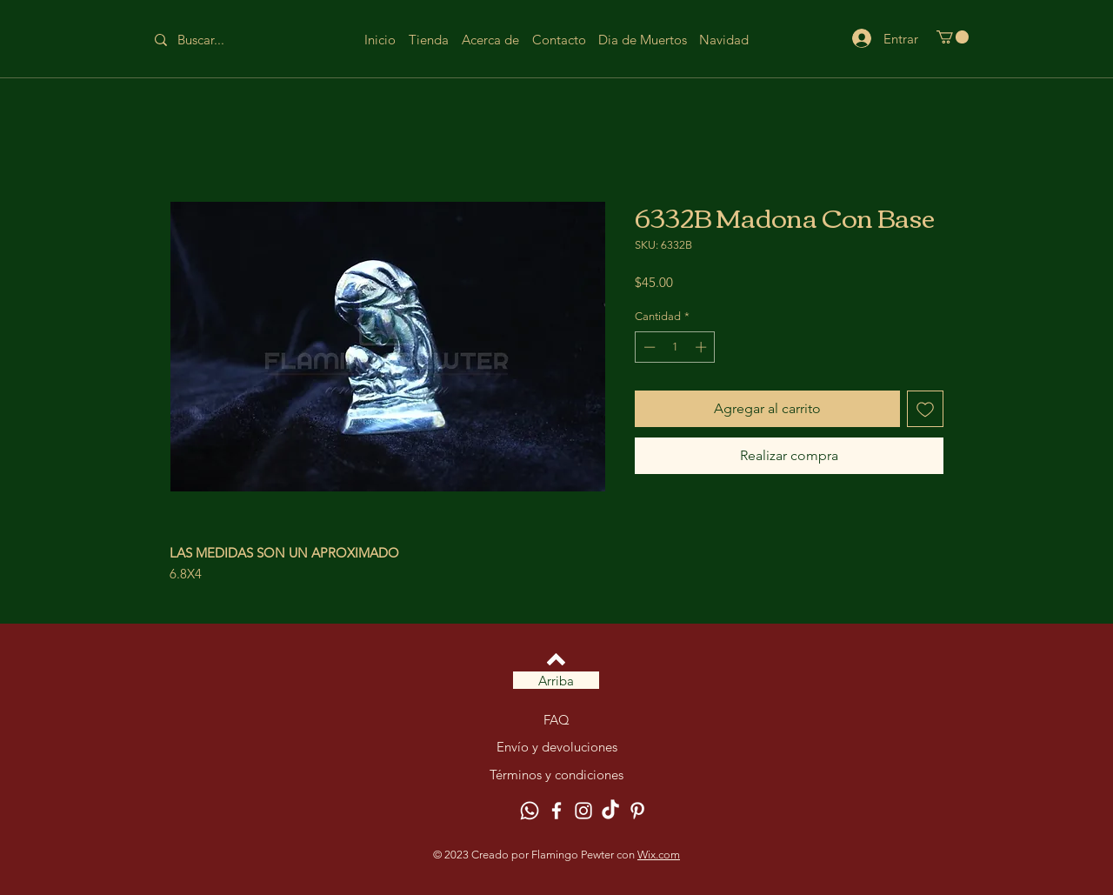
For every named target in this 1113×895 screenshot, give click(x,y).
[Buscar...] (214, 39)
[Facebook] (556, 810)
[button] (952, 36)
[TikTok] (610, 810)
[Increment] (702, 347)
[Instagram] (583, 810)
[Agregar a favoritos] (925, 409)
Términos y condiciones (556, 774)
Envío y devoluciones (557, 746)
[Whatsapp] (529, 810)
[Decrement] (647, 347)
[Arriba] (556, 680)
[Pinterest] (637, 810)
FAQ (556, 719)
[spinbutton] (675, 347)
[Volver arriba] (556, 659)
